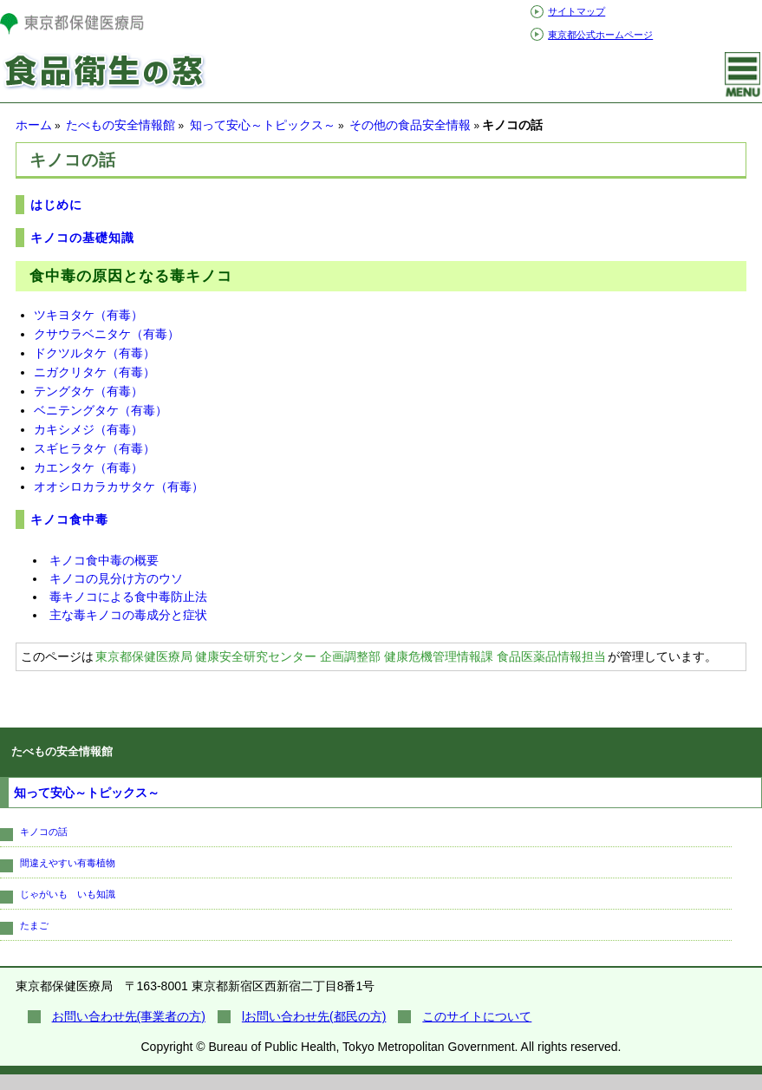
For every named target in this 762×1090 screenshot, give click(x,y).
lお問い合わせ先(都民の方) (314, 1016)
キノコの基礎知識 (82, 238)
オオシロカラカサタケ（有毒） (119, 486)
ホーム (34, 125)
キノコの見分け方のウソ (116, 578)
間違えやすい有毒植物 (67, 863)
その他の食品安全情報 (410, 125)
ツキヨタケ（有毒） (88, 315)
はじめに (56, 205)
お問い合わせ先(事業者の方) (128, 1016)
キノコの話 (44, 831)
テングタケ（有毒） (88, 391)
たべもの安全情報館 (120, 125)
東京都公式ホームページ (600, 34)
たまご (34, 925)
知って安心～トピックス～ (262, 125)
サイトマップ (576, 11)
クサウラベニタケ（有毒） (106, 334)
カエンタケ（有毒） (88, 467)
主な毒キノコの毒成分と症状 (128, 615)
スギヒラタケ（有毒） (94, 448)
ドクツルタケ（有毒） (94, 353)
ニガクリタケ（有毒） (94, 372)
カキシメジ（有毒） (88, 429)
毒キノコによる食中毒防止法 (128, 597)
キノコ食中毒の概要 (104, 560)
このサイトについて (476, 1016)
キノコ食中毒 (69, 519)
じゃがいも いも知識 (67, 894)
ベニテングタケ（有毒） (100, 410)
